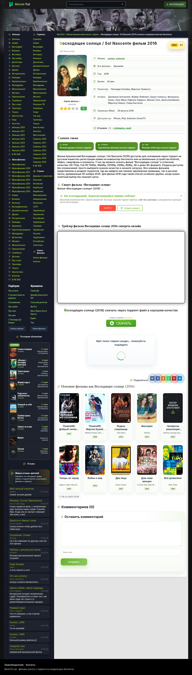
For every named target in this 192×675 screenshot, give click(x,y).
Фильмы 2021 (18, 131)
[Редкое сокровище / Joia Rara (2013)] (121, 416)
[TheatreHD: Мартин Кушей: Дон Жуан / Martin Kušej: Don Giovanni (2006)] (95, 416)
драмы (111, 58)
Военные (16, 203)
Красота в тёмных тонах (23, 520)
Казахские (38, 203)
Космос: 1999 (17, 622)
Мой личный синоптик (22, 488)
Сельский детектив (39, 302)
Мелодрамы (17, 85)
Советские (38, 245)
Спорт (36, 112)
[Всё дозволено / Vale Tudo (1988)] (173, 468)
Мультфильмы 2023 (21, 179)
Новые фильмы (40, 257)
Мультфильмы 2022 (21, 176)
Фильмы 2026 (18, 150)
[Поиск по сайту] (96, 4)
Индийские (38, 191)
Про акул (12, 311)
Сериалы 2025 (39, 158)
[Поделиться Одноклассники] (163, 378)
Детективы (17, 62)
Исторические (18, 73)
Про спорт (16, 104)
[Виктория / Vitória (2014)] (147, 416)
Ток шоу (37, 116)
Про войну (17, 58)
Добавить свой (122, 128)
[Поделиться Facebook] (158, 378)
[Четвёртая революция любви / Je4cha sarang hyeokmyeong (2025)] (173, 416)
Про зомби (13, 306)
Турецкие (37, 226)
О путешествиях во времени (16, 296)
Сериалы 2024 (39, 154)
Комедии (16, 77)
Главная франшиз (39, 329)
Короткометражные (21, 229)
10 (61, 108)
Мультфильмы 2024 (21, 183)
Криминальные (19, 81)
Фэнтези (16, 123)
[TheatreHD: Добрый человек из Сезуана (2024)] (69, 416)
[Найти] (122, 4)
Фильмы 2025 (18, 146)
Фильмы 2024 (18, 142)
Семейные (17, 100)
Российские (38, 218)
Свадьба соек (17, 646)
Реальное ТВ (39, 104)
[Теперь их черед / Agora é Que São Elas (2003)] (69, 468)
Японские (37, 179)
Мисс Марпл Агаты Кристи (39, 312)
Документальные (20, 210)
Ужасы (15, 112)
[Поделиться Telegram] (180, 378)
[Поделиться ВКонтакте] (152, 378)
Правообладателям (14, 664)
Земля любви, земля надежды (26, 588)
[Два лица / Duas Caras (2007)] (121, 468)
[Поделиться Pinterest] (174, 378)
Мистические (39, 135)
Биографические (19, 206)
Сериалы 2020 (39, 139)
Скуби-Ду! (35, 291)
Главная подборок (17, 329)
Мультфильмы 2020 (21, 168)
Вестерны (16, 54)
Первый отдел (17, 608)
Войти (108, 208)
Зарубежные (39, 210)
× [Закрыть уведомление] (181, 196)
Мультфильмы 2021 (21, 172)
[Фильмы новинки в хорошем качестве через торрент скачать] (21, 4)
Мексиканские (40, 195)
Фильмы (16, 39)
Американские (40, 199)
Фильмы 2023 (18, 139)
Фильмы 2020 (18, 127)
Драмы (15, 70)
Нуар (14, 119)
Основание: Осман (20, 535)
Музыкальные (18, 89)
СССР (35, 206)
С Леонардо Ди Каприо (14, 321)
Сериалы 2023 (39, 150)
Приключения (18, 96)
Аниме (15, 43)
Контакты (31, 664)
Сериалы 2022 (39, 146)
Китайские (38, 183)
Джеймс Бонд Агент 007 (39, 296)
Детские (16, 66)
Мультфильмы (18, 164)
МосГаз (34, 306)
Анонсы (36, 261)
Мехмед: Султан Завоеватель (26, 500)
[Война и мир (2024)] (95, 468)
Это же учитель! (18, 576)
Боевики (16, 50)
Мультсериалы (40, 93)
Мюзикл (16, 93)
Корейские (38, 187)
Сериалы (37, 39)
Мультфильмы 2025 (21, 187)
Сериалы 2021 (39, 142)
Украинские (38, 214)
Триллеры (16, 108)
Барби (33, 318)
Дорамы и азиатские (42, 176)
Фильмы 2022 (18, 135)
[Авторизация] (175, 4)
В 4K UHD (16, 154)
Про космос (13, 291)
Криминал (16, 226)
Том (32, 322)
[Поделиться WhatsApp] (169, 378)
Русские (37, 233)
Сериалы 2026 (39, 162)
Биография (17, 46)
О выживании (14, 302)
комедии (120, 58)
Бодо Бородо (17, 564)
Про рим (12, 315)
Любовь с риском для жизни (25, 549)
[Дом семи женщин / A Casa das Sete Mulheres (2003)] (147, 468)
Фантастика (17, 116)
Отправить (73, 562)
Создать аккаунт (132, 208)
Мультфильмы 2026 (21, 191)
